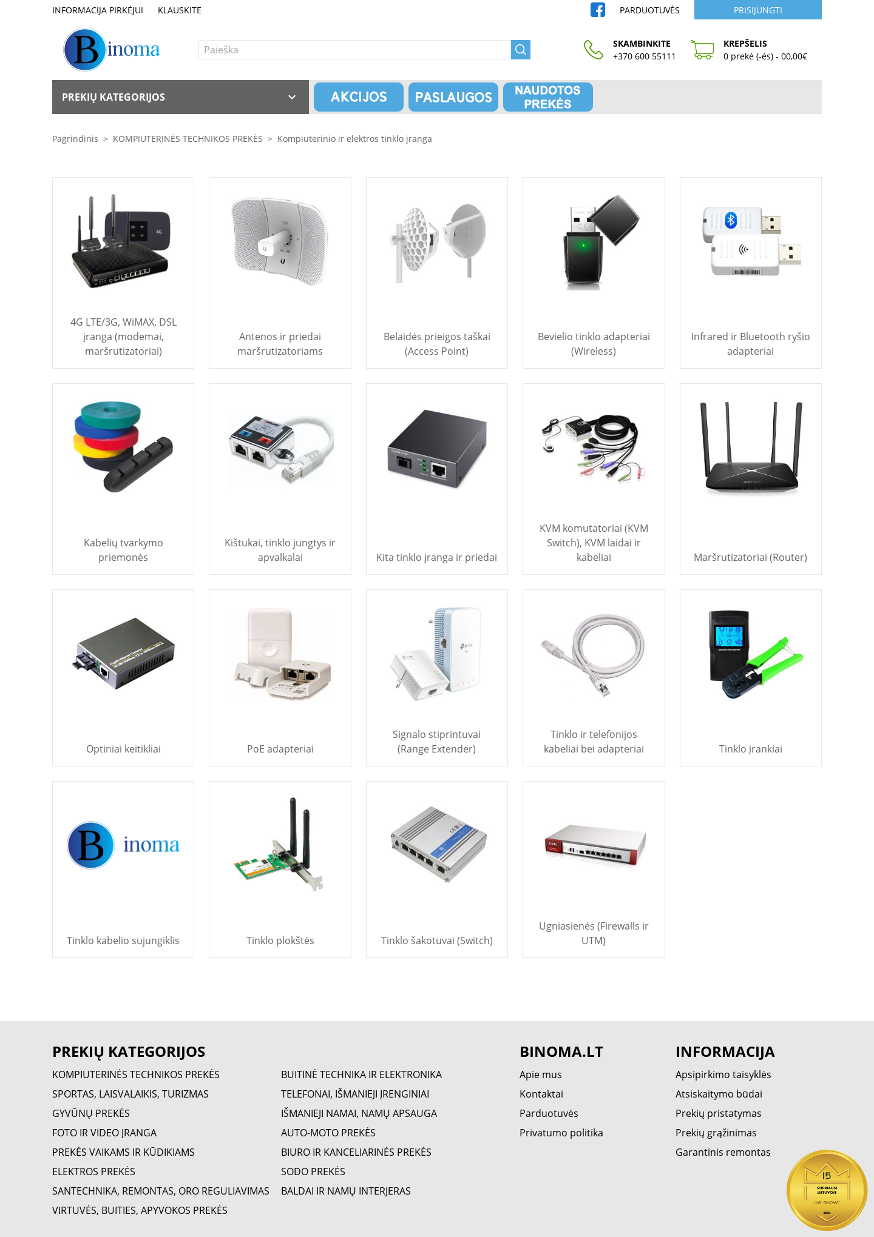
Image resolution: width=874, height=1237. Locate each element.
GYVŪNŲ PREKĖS (91, 1113)
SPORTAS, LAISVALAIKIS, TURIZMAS (130, 1094)
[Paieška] (354, 49)
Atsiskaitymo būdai (719, 1094)
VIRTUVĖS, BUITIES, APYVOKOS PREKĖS (140, 1210)
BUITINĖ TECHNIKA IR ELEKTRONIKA (361, 1074)
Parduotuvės (650, 10)
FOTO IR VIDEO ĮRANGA (104, 1132)
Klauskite (180, 10)
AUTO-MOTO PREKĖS (328, 1132)
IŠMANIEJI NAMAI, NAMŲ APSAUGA (359, 1113)
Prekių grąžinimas (716, 1132)
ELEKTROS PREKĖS (93, 1171)
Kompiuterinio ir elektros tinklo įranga (354, 138)
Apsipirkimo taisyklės (723, 1074)
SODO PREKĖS (313, 1171)
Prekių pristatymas (719, 1113)
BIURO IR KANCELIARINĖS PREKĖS (356, 1152)
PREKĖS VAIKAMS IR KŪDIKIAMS (123, 1152)
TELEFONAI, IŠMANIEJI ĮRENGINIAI (355, 1094)
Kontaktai (541, 1094)
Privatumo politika (561, 1132)
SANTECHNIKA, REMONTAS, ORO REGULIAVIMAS (160, 1191)
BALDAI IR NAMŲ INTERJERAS (346, 1191)
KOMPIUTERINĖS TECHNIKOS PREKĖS (188, 138)
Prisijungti (758, 10)
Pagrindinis (75, 138)
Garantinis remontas (723, 1152)
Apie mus (541, 1074)
